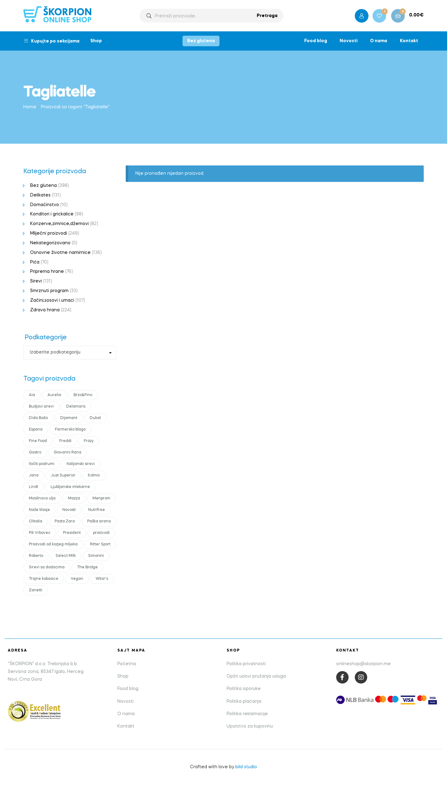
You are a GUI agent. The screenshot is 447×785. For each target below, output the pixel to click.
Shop (96, 41)
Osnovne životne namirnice (60, 252)
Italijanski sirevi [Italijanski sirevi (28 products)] (81, 464)
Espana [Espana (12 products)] (36, 429)
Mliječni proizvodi (48, 233)
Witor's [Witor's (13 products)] (102, 579)
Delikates (40, 195)
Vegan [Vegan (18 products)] (77, 579)
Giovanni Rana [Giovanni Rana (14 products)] (67, 452)
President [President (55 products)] (72, 533)
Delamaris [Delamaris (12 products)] (75, 406)
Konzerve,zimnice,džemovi (59, 224)
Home (29, 107)
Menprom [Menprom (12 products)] (101, 498)
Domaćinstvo (44, 205)
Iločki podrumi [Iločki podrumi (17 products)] (41, 464)
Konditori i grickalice (52, 214)
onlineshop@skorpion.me (363, 664)
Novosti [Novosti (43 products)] (69, 510)
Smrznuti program (49, 291)
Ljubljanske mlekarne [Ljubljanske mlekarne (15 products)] (70, 487)
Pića (34, 262)
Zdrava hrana (45, 310)
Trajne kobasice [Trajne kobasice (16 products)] (43, 579)
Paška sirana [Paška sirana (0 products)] (99, 521)
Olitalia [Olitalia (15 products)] (35, 521)
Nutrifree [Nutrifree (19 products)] (96, 510)
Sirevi (36, 281)
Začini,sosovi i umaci (52, 300)
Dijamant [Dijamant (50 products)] (68, 418)
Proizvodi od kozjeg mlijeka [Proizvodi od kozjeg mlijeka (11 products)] (53, 544)
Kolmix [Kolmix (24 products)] (94, 475)
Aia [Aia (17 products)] (32, 395)
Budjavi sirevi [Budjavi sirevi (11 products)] (41, 406)
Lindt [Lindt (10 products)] (33, 487)
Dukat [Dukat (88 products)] (95, 418)
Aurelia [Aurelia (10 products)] (54, 395)
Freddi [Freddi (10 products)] (65, 441)
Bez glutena (201, 41)
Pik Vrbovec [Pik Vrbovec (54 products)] (40, 533)
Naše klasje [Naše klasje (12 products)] (39, 510)
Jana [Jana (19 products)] (33, 475)
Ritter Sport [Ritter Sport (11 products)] (100, 544)
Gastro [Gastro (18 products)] (35, 452)
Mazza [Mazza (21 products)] (74, 498)
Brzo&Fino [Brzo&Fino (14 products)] (83, 395)
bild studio (246, 767)
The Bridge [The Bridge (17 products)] (87, 567)
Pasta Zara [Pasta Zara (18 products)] (65, 521)
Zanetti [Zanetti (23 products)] (35, 590)
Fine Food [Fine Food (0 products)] (38, 441)
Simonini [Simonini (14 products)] (96, 556)
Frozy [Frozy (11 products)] (88, 441)
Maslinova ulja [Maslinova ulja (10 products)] (42, 498)
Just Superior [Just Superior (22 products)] (63, 475)
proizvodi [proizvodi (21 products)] (101, 533)
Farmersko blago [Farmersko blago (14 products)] (70, 429)
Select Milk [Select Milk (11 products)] (66, 556)
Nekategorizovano (50, 243)
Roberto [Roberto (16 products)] (36, 556)
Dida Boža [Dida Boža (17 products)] (38, 418)
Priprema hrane (47, 271)
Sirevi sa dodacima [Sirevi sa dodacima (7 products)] (47, 567)
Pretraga (267, 16)
